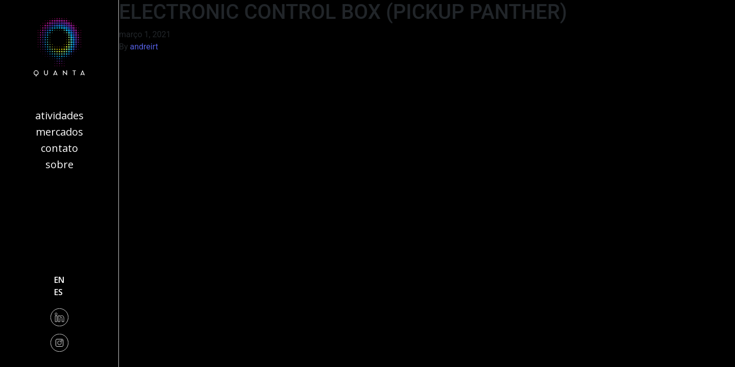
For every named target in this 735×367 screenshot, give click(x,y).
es (58, 292)
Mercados (59, 132)
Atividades (59, 115)
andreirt (144, 46)
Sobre (59, 164)
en (59, 279)
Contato (59, 148)
